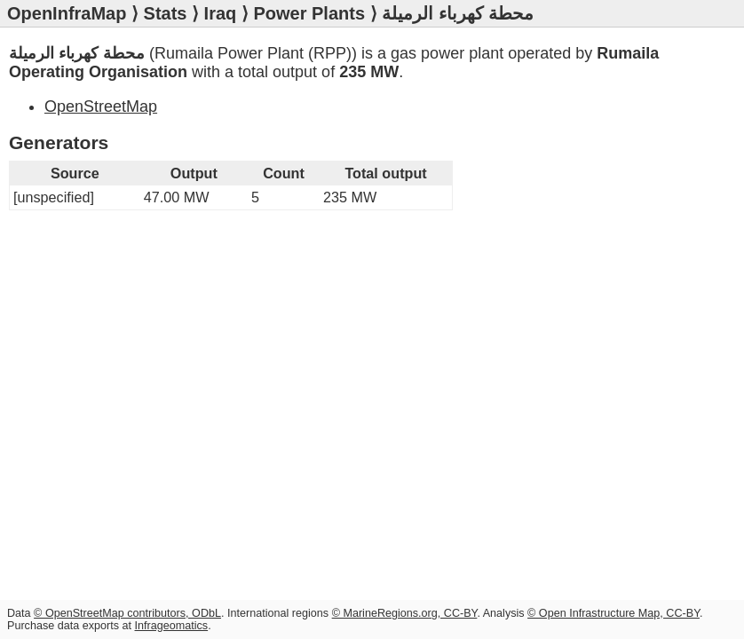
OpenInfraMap (66, 13)
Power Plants (309, 13)
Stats (165, 13)
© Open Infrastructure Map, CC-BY (613, 613)
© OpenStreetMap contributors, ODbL (127, 613)
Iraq (220, 13)
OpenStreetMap (100, 106)
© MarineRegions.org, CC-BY (405, 613)
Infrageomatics (172, 625)
